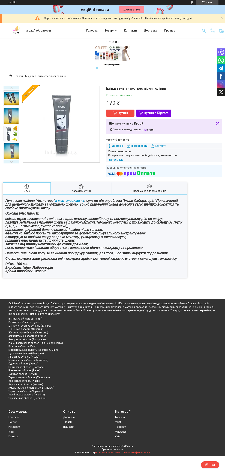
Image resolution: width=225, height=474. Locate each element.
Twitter (12, 421)
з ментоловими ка (69, 201)
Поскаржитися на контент (108, 452)
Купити (123, 113)
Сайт (118, 436)
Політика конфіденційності (136, 452)
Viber (11, 431)
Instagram (14, 426)
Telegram (120, 426)
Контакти (130, 30)
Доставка (150, 30)
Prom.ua (129, 446)
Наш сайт (68, 426)
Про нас (169, 30)
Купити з (156, 113)
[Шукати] (203, 30)
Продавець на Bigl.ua (112, 449)
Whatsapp (121, 431)
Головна (92, 30)
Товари (109, 30)
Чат (210, 464)
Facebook (13, 417)
